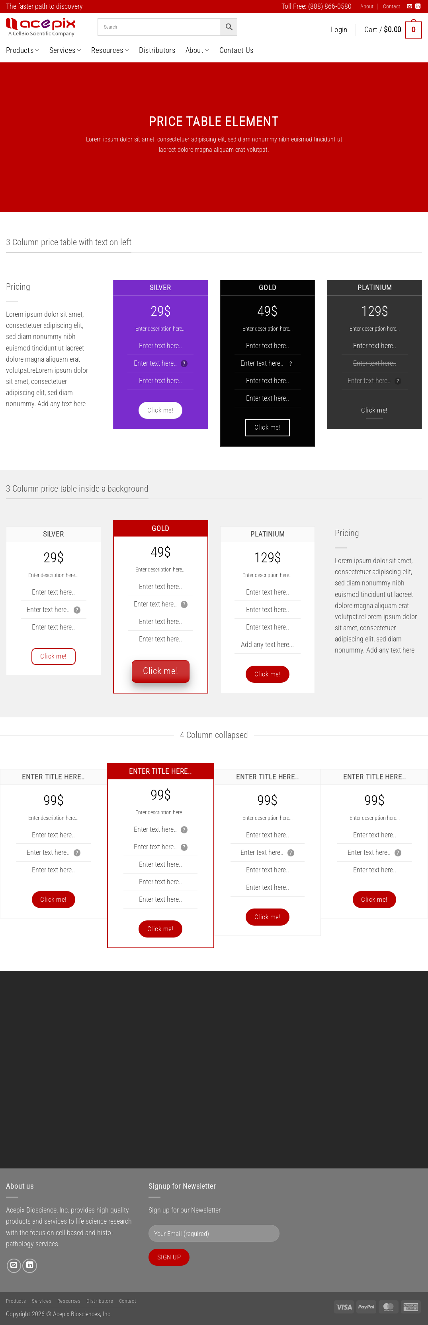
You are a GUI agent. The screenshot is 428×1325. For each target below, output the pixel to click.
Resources (110, 50)
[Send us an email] (409, 7)
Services (65, 50)
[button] (339, 30)
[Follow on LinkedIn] (417, 7)
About (366, 6)
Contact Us (236, 50)
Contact (391, 6)
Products (22, 50)
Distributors (157, 50)
